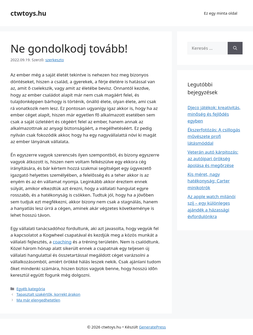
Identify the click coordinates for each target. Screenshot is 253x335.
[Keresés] (235, 48)
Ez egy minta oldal (220, 13)
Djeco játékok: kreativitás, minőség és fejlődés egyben (213, 114)
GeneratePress (152, 327)
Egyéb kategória (30, 288)
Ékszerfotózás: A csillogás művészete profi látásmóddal (213, 136)
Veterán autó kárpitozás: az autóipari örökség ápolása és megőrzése (212, 158)
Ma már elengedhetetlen (38, 300)
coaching (62, 242)
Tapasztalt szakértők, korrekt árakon (48, 294)
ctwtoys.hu (28, 13)
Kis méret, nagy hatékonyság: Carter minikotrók (208, 181)
